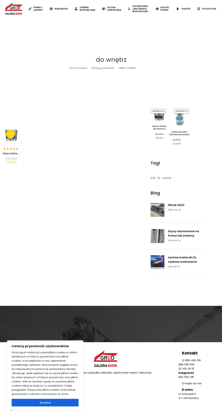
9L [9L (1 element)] (158, 178)
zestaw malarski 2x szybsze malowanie (182, 259)
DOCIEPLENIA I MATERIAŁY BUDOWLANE (138, 9)
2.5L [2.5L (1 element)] (153, 178)
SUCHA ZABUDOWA (111, 9)
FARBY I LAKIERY (35, 9)
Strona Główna (78, 68)
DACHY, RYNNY (163, 9)
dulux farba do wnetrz (17, 153)
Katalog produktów (103, 68)
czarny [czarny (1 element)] (166, 178)
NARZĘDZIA (59, 8)
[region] (45, 375)
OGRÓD (183, 8)
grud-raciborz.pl (30, 352)
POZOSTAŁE (206, 8)
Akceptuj (45, 402)
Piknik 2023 (176, 205)
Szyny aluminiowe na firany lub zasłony (183, 233)
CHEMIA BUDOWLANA (85, 9)
